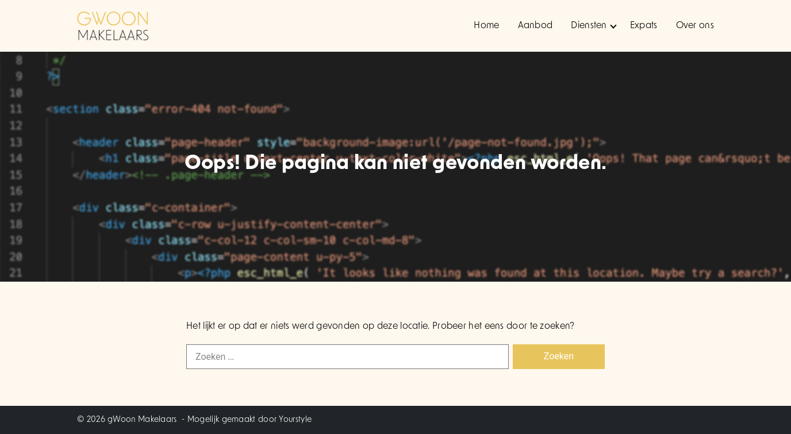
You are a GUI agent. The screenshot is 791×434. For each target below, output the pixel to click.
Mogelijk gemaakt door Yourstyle (249, 420)
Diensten (593, 25)
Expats (644, 25)
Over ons (695, 25)
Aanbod (535, 25)
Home (486, 25)
